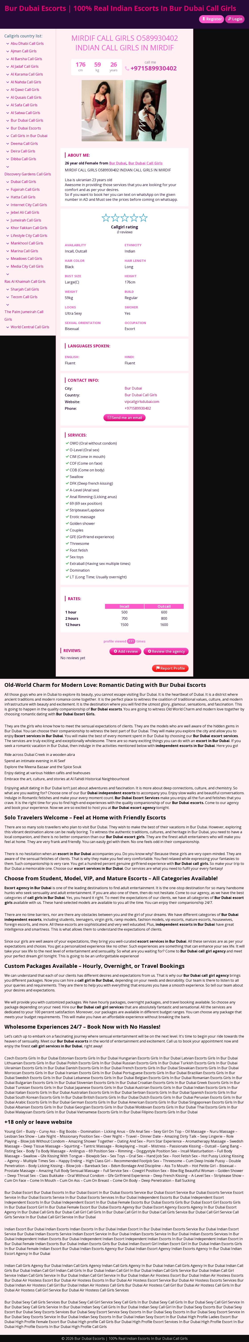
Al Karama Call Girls (27, 74)
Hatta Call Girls (23, 197)
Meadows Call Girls (26, 258)
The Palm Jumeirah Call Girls (23, 315)
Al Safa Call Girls (24, 105)
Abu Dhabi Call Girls (27, 43)
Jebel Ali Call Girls (25, 212)
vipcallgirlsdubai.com (142, 401)
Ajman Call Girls (24, 51)
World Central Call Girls (30, 326)
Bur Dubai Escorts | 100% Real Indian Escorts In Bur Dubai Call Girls (120, 8)
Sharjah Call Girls (25, 289)
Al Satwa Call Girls (25, 112)
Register (211, 18)
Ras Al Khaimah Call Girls (24, 281)
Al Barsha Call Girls (26, 58)
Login (234, 18)
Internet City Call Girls (29, 204)
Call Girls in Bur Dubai (29, 135)
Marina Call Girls (24, 250)
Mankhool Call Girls (27, 243)
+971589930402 (150, 68)
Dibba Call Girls (23, 158)
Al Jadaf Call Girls (25, 66)
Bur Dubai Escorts (26, 128)
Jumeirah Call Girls (26, 220)
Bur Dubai (117, 163)
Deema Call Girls (24, 143)
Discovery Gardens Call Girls (27, 174)
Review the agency (166, 651)
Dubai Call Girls (23, 181)
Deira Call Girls (23, 151)
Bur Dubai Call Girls (145, 163)
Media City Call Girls (27, 266)
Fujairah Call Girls (25, 189)
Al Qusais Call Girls (26, 97)
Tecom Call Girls (24, 296)
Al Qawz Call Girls (25, 89)
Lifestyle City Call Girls (29, 235)
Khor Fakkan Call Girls (29, 227)
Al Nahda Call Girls (26, 82)
